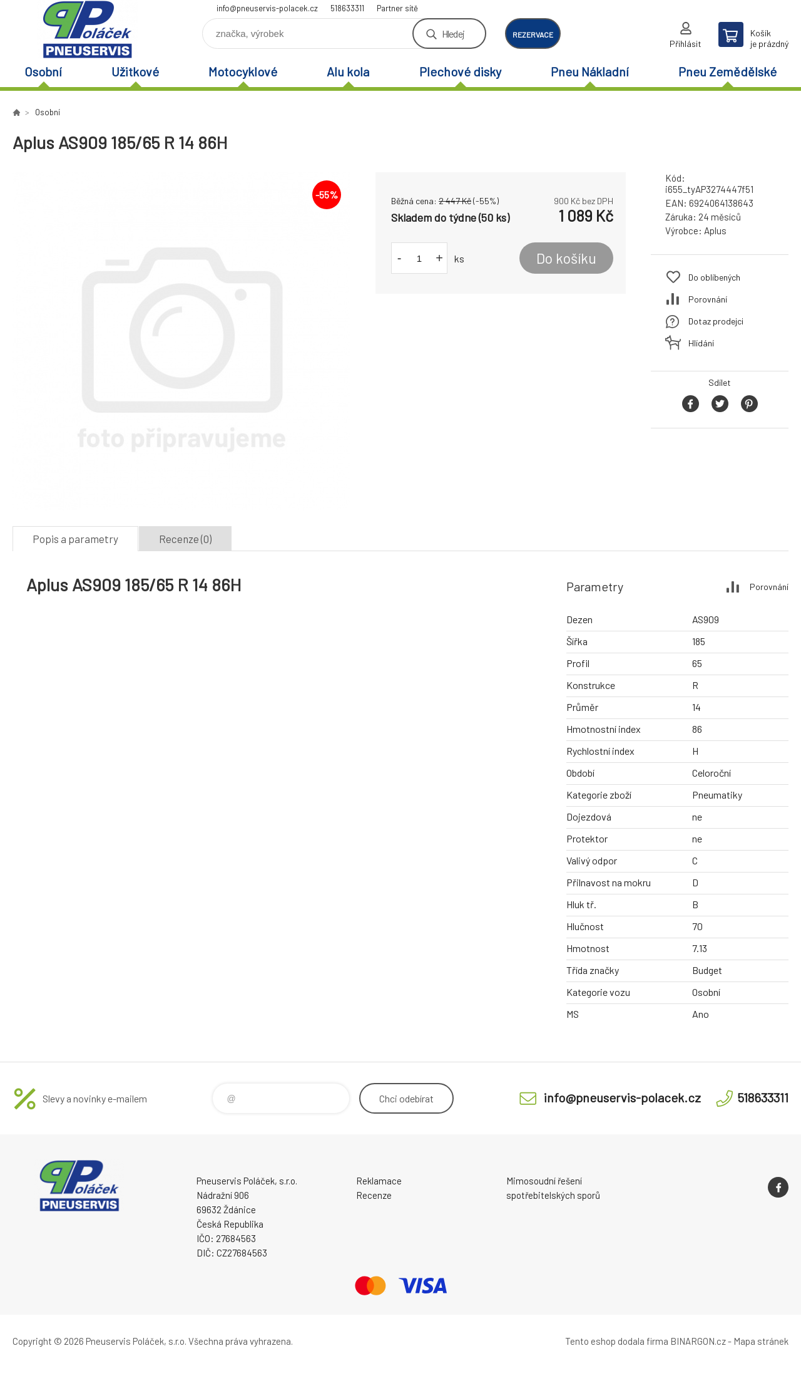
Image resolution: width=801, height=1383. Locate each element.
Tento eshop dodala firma (616, 1341)
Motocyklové (242, 71)
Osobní (43, 71)
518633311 (347, 8)
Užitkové (135, 71)
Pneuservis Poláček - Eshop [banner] (88, 29)
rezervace (533, 34)
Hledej (453, 33)
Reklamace (379, 1180)
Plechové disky (460, 71)
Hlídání (701, 343)
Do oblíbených (714, 277)
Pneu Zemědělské (727, 71)
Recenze (374, 1195)
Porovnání (707, 299)
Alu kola (348, 71)
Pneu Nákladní (590, 71)
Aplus (715, 230)
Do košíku (566, 258)
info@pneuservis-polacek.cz (267, 8)
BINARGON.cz (698, 1341)
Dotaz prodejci (715, 321)
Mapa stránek (760, 1341)
